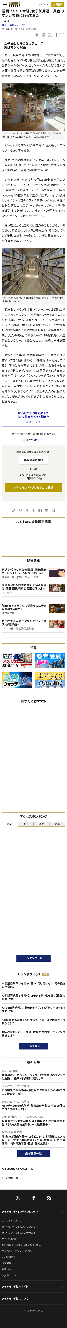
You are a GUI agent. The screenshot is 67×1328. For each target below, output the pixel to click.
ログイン (43, 4)
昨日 (25, 824)
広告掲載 (6, 1263)
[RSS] (49, 1198)
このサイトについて (11, 1220)
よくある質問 (8, 1257)
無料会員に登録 (33, 460)
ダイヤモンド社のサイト (15, 1286)
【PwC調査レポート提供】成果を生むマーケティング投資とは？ (33, 1034)
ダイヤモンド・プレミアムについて (18, 1226)
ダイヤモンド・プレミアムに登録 (33, 487)
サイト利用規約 (10, 1239)
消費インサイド (17, 25)
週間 (41, 824)
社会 (4, 25)
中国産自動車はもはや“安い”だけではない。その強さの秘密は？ (33, 985)
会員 (57, 824)
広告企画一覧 (10, 1178)
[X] (18, 1198)
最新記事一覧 (33, 1153)
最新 (10, 824)
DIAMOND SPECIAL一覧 (17, 1169)
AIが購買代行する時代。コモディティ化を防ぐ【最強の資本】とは (33, 997)
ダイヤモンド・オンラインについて (20, 1211)
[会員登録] (57, 4)
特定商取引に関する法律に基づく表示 (21, 1245)
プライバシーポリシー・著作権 (17, 1251)
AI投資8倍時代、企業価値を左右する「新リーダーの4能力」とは (33, 1009)
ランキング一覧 (33, 958)
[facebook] (33, 1198)
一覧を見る (33, 1046)
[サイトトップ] (14, 4)
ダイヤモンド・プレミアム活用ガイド (19, 1233)
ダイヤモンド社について (15, 1298)
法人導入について (11, 1275)
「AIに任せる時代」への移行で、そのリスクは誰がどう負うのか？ (33, 1021)
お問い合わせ (9, 1269)
